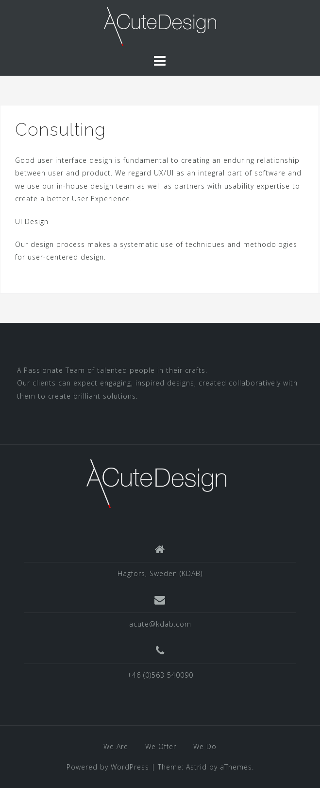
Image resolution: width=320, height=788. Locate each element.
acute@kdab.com (160, 624)
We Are (115, 746)
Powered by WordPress (108, 766)
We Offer (160, 746)
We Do (205, 746)
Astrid (196, 766)
